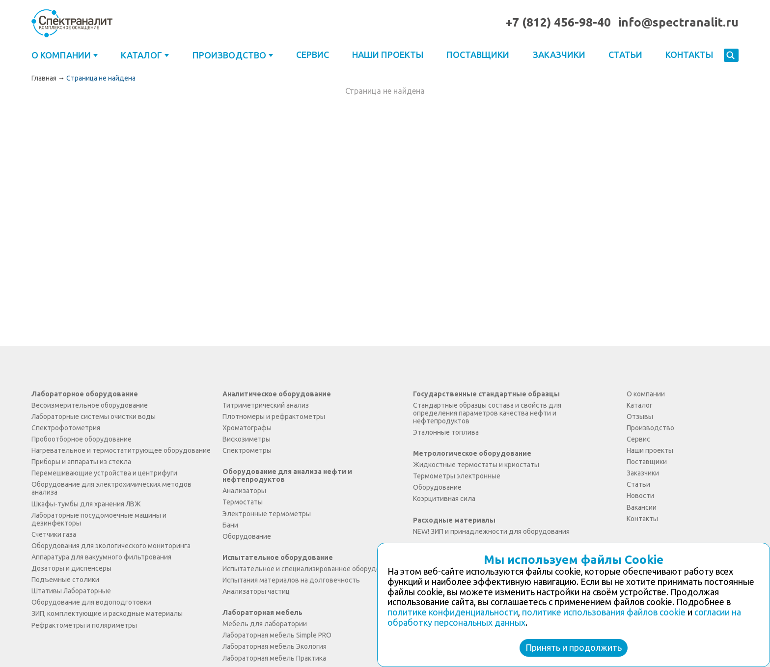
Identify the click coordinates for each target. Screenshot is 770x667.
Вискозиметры (246, 439)
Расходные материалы (454, 520)
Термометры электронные (456, 476)
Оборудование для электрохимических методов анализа (111, 488)
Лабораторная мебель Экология (274, 646)
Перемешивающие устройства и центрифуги (104, 473)
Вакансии (642, 507)
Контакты (689, 54)
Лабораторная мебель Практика (274, 658)
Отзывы (640, 416)
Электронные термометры (266, 514)
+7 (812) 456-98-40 (558, 22)
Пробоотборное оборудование (81, 439)
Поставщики (477, 54)
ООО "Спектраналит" (71, 23)
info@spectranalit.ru (678, 22)
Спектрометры (247, 450)
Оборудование (246, 536)
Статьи (625, 54)
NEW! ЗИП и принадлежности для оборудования (491, 531)
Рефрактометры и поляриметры (84, 625)
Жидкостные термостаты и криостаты (476, 465)
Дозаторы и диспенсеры (71, 568)
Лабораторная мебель (262, 612)
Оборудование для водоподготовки (91, 602)
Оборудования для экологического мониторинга (111, 546)
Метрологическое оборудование (472, 453)
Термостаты (242, 502)
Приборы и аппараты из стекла (81, 462)
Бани (230, 525)
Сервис (312, 54)
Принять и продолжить (573, 647)
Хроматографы (247, 428)
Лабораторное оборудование (84, 394)
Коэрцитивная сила (444, 498)
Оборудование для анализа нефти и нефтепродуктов (287, 475)
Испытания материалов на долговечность (291, 580)
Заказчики (559, 54)
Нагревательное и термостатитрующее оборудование (121, 450)
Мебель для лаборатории (264, 624)
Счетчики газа (53, 534)
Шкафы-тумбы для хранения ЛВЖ (86, 504)
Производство (229, 55)
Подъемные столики (65, 580)
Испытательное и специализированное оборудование (310, 569)
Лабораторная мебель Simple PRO (276, 635)
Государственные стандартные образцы (486, 394)
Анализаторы (244, 491)
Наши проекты (387, 54)
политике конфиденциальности (452, 612)
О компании (61, 55)
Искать (731, 56)
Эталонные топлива (446, 432)
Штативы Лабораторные (71, 591)
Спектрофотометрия (65, 428)
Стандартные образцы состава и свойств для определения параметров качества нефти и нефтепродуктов (487, 413)
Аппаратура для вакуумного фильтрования (101, 557)
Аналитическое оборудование (276, 394)
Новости (640, 496)
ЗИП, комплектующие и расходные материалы (107, 613)
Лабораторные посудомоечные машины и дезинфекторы (98, 519)
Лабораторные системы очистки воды (93, 416)
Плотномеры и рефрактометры (273, 416)
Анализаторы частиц (256, 591)
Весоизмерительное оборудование (89, 405)
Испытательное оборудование (277, 557)
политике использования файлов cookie (604, 612)
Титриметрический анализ (265, 405)
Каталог (141, 55)
